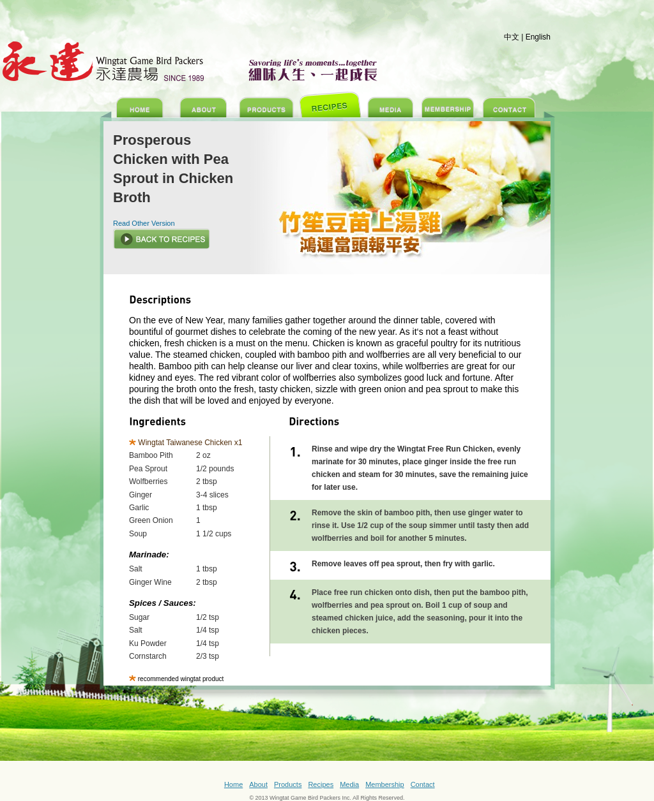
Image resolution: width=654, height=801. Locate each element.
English (538, 37)
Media (349, 784)
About (258, 784)
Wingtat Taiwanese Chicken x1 (190, 442)
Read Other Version (144, 223)
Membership (384, 784)
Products (287, 784)
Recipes (320, 784)
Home (233, 784)
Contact (423, 784)
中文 (511, 37)
